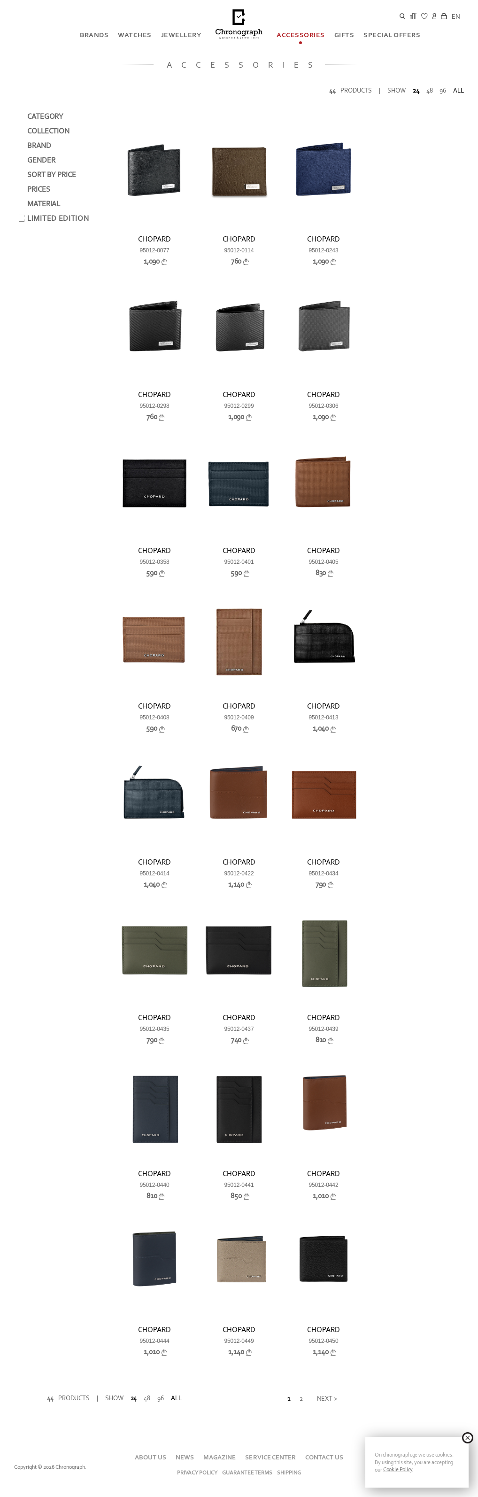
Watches (135, 35)
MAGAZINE (219, 1457)
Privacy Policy (197, 1472)
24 (416, 90)
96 (442, 90)
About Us (150, 1457)
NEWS (185, 1457)
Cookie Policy (398, 1469)
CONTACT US (324, 1457)
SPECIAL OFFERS (391, 35)
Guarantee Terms (247, 1472)
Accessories (301, 35)
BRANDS (94, 35)
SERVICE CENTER (270, 1457)
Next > (327, 1399)
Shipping (289, 1472)
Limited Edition (58, 218)
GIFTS (344, 35)
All (458, 90)
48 (429, 90)
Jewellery (181, 35)
